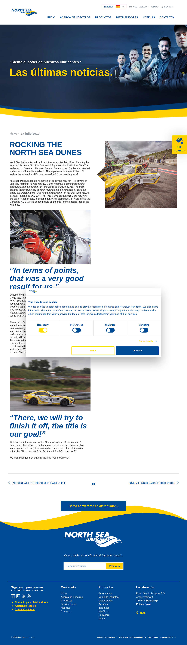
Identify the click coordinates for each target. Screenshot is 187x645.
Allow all (137, 350)
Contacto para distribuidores (31, 602)
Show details (146, 341)
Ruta (142, 612)
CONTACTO (167, 17)
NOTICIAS (149, 17)
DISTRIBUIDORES (127, 17)
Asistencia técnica (25, 606)
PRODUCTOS (103, 17)
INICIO (51, 17)
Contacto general (25, 609)
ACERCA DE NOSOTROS (75, 17)
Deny (93, 350)
